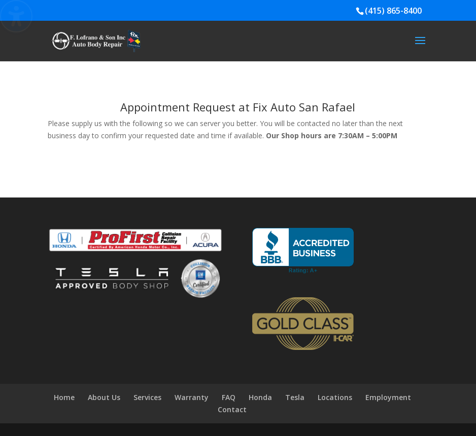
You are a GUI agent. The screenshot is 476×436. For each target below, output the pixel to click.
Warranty (192, 397)
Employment (388, 397)
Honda (260, 397)
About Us (104, 397)
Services (147, 397)
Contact (232, 409)
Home (64, 397)
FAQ (228, 397)
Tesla (294, 397)
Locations (335, 397)
